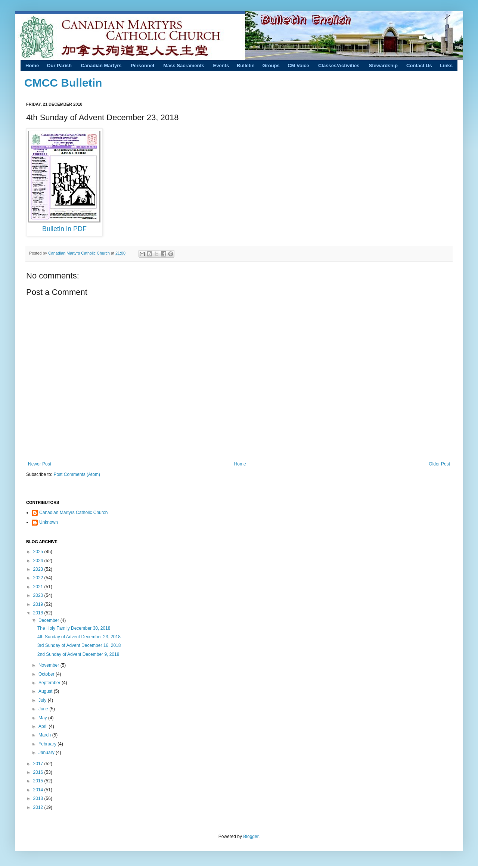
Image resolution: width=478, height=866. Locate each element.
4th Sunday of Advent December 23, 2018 (79, 636)
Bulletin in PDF (64, 229)
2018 (38, 613)
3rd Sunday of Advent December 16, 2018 (79, 645)
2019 (38, 604)
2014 (38, 789)
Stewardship (383, 65)
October (47, 674)
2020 (38, 595)
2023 (38, 569)
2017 (38, 763)
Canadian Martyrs (101, 65)
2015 (38, 781)
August (46, 691)
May (43, 717)
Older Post (439, 464)
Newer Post (39, 464)
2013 (38, 798)
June (43, 708)
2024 (38, 560)
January (47, 752)
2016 (38, 772)
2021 (38, 586)
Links (446, 65)
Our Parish (59, 65)
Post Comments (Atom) (76, 474)
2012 (38, 807)
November (49, 665)
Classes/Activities (339, 65)
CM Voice (298, 65)
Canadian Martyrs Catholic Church (79, 253)
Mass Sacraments (183, 65)
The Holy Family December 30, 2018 (73, 628)
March (45, 735)
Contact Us (419, 65)
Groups (271, 65)
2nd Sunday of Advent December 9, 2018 (78, 654)
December (49, 620)
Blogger (250, 836)
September (50, 682)
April (43, 726)
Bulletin (246, 65)
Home (32, 65)
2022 (38, 577)
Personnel (142, 65)
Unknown (48, 522)
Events (221, 65)
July (43, 700)
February (48, 744)
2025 (38, 551)
